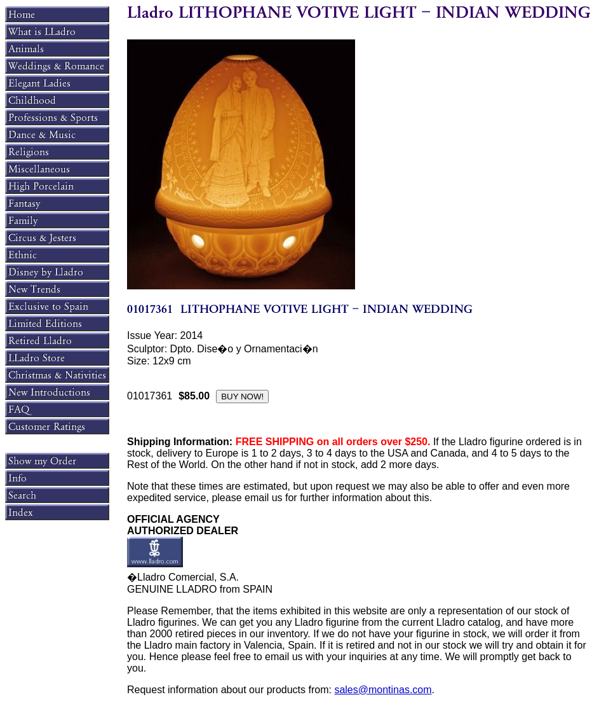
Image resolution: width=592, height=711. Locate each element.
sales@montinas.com (382, 689)
